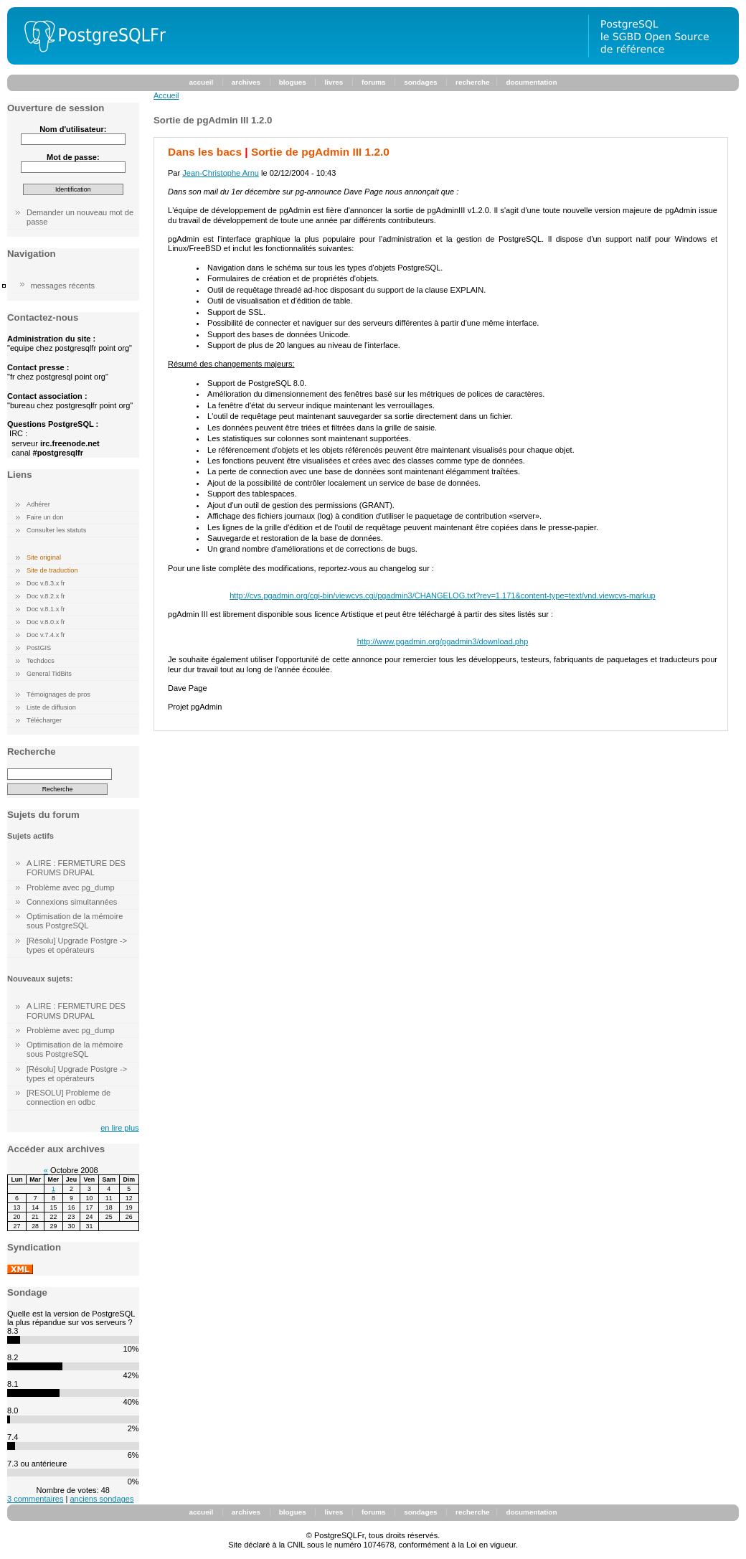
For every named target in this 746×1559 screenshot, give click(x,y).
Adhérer (38, 504)
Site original (44, 557)
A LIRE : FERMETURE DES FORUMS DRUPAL (76, 868)
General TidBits (49, 673)
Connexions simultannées (72, 902)
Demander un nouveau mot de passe (80, 217)
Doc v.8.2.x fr (46, 596)
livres (333, 82)
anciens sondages (101, 1498)
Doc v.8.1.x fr (46, 609)
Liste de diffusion (51, 707)
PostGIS (39, 647)
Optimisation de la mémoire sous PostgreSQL (75, 921)
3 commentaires (35, 1498)
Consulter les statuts (56, 530)
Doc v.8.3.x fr (46, 583)
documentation (531, 82)
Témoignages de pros (58, 694)
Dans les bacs (205, 152)
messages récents (63, 285)
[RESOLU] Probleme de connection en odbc (68, 1097)
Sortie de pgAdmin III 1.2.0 (320, 152)
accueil (201, 82)
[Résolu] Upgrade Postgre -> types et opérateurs (77, 945)
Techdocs (41, 660)
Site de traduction (52, 570)
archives (246, 82)
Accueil (166, 95)
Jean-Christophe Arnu (220, 173)
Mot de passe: (73, 157)
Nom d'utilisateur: (72, 129)
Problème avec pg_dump (71, 887)
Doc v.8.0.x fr (46, 622)
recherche (472, 82)
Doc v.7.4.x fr (46, 635)
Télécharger (44, 720)
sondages (420, 82)
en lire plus (119, 1128)
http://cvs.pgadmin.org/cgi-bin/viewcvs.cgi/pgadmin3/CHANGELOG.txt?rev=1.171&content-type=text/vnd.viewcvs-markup (443, 595)
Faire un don (45, 517)
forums (374, 82)
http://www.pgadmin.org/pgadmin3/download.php (443, 641)
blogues (292, 82)
